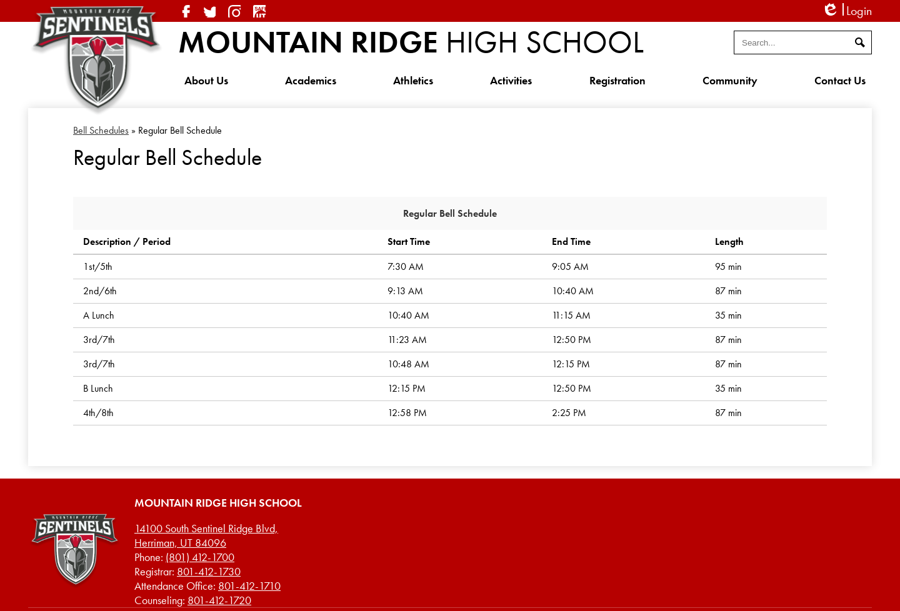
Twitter (209, 11)
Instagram (234, 11)
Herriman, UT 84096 (206, 535)
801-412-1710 (249, 586)
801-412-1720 (219, 600)
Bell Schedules (101, 130)
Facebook (184, 11)
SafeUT (259, 11)
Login (846, 11)
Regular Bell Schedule (450, 213)
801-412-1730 (209, 571)
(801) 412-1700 (200, 557)
